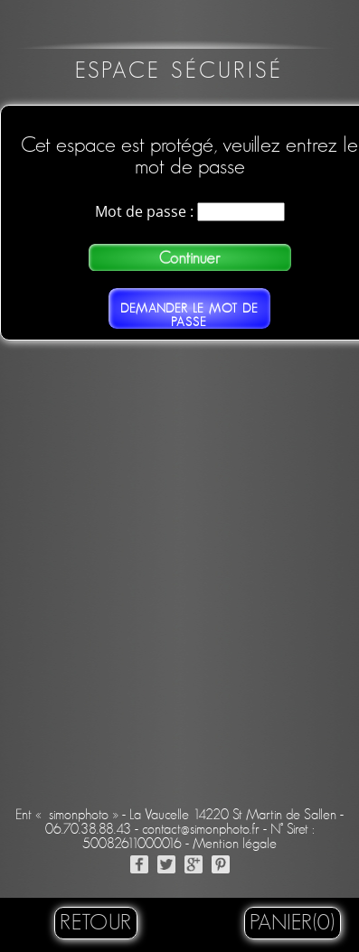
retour (96, 923)
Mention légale (235, 843)
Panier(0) (292, 923)
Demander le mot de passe (189, 315)
